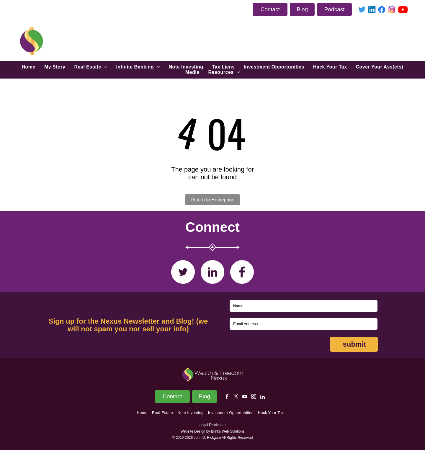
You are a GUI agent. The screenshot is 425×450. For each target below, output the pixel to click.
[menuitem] (28, 67)
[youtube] (245, 397)
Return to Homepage (213, 199)
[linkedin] (262, 397)
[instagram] (253, 397)
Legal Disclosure (213, 425)
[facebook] (227, 397)
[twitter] (236, 397)
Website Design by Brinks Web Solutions (213, 431)
